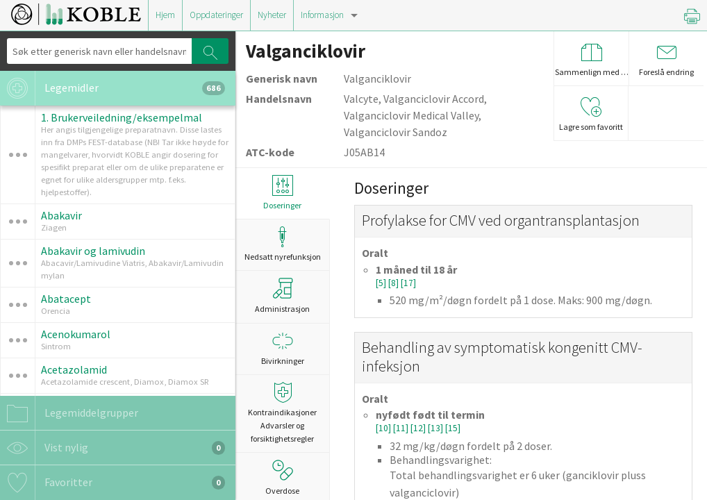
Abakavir (61, 215)
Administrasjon (282, 296)
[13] (436, 428)
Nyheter (272, 15)
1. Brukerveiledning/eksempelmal (121, 117)
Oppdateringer (216, 15)
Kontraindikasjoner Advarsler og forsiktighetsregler (282, 413)
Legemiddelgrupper (69, 413)
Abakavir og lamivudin (93, 251)
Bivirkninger (282, 348)
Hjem (165, 15)
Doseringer (282, 192)
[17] (408, 283)
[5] (382, 283)
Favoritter (112, 482)
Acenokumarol (75, 334)
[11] (401, 428)
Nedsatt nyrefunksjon (282, 244)
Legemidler (112, 88)
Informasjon (322, 15)
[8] (394, 283)
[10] (384, 428)
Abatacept (66, 299)
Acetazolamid (74, 369)
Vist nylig (112, 448)
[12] (419, 428)
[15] (452, 428)
